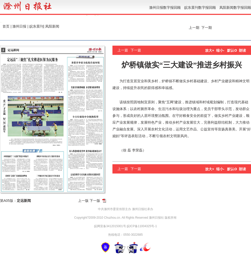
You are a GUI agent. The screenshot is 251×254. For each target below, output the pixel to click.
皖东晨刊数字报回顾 (200, 8)
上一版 (83, 201)
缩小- (220, 50)
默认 (232, 50)
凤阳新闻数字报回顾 (235, 8)
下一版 (95, 201)
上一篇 (122, 50)
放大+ (209, 50)
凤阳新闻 (52, 26)
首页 (6, 26)
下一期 (207, 28)
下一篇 (136, 50)
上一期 (193, 28)
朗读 (242, 50)
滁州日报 (19, 26)
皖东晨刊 (36, 26)
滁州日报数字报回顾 (165, 8)
